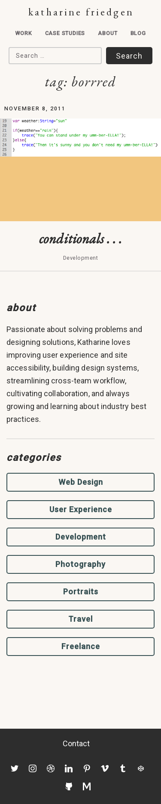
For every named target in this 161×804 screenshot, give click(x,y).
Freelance (80, 646)
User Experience (80, 509)
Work (23, 33)
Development (80, 536)
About (107, 33)
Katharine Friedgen (81, 11)
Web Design (80, 482)
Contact (76, 743)
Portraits (80, 591)
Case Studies (65, 33)
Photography (80, 564)
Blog (138, 33)
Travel (80, 618)
